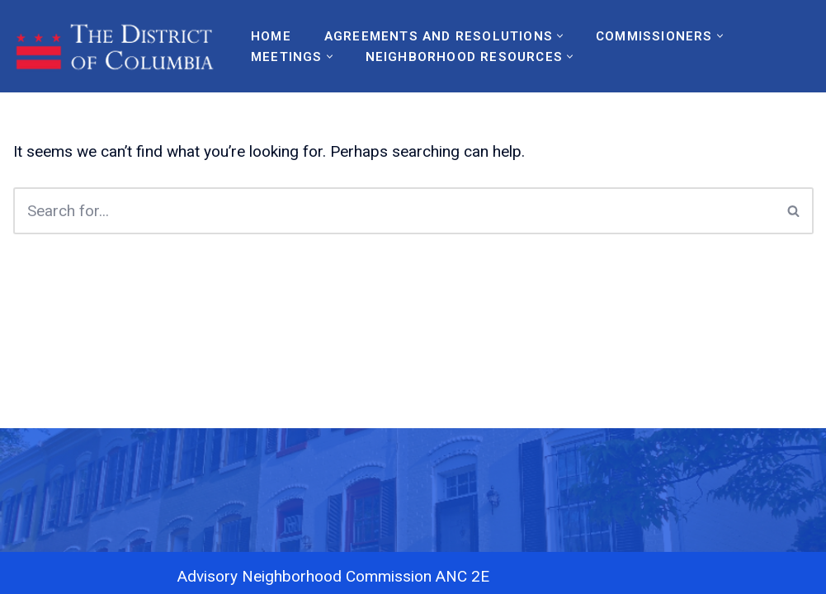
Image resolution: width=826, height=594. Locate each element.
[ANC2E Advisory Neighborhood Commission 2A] (117, 46)
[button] (560, 36)
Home (271, 36)
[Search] (394, 210)
